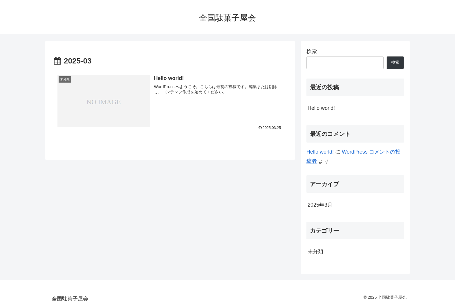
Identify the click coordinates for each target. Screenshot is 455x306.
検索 (311, 51)
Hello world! (321, 108)
